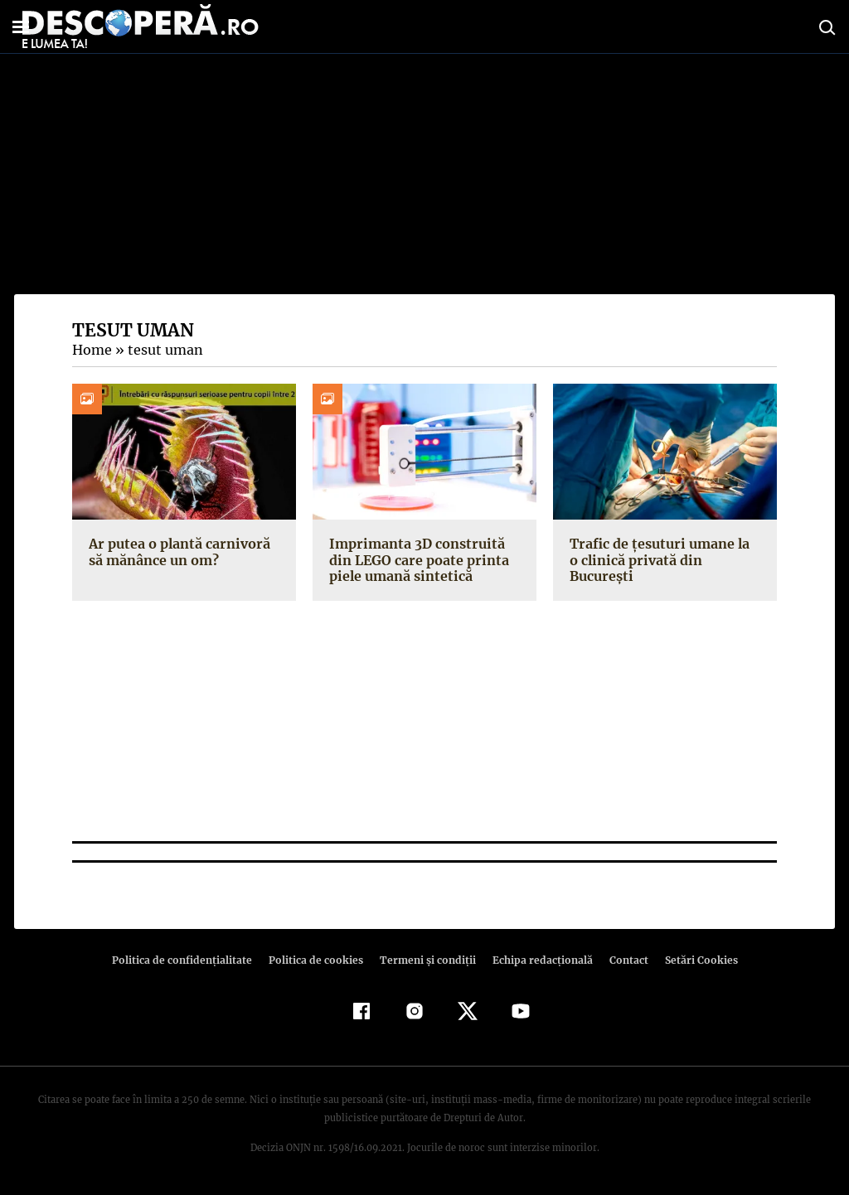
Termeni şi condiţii (425, 960)
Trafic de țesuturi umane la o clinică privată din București (663, 551)
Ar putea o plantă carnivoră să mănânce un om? (177, 551)
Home (91, 349)
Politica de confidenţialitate (189, 960)
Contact (622, 960)
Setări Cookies (692, 960)
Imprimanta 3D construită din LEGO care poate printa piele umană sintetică (416, 559)
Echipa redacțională (537, 960)
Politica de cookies (317, 960)
